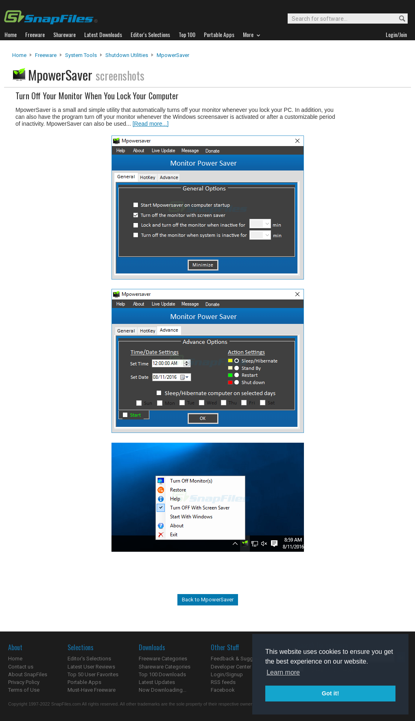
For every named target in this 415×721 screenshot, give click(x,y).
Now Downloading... (162, 690)
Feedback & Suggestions (241, 658)
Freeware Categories (163, 658)
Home (19, 55)
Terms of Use (23, 690)
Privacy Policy (23, 682)
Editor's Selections (89, 658)
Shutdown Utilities (126, 55)
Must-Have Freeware (92, 690)
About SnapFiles (27, 674)
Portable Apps (84, 682)
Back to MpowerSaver (208, 599)
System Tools (81, 55)
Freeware (46, 55)
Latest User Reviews (91, 667)
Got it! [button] (330, 693)
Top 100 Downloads (162, 674)
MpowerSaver (173, 55)
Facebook (223, 690)
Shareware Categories (164, 667)
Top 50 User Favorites (93, 674)
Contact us (20, 667)
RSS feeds (223, 682)
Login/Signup (227, 674)
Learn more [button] (283, 672)
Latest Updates (157, 682)
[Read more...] (151, 123)
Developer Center (231, 667)
